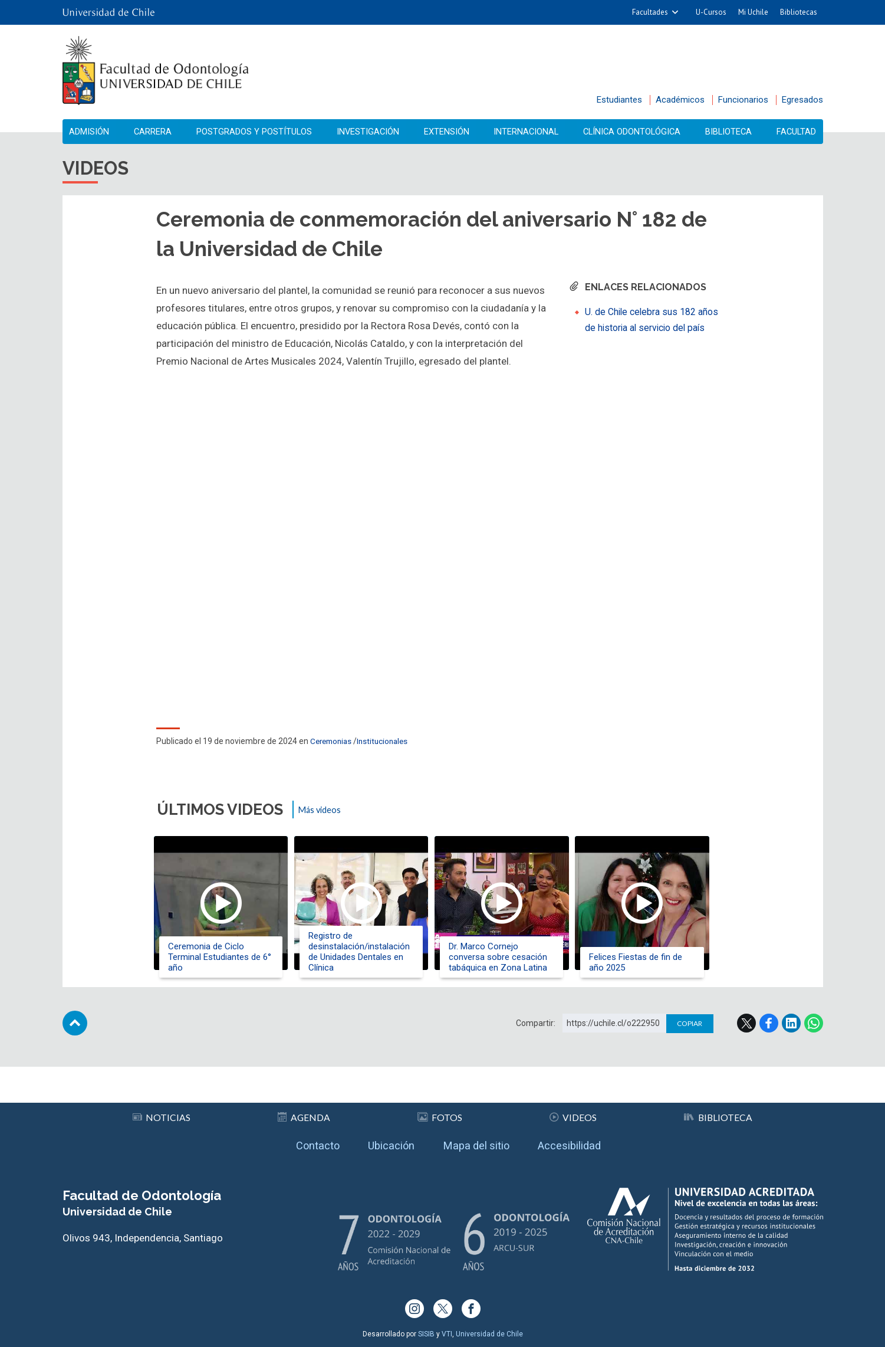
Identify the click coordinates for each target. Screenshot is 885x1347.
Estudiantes (619, 99)
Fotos (439, 1111)
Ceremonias (333, 745)
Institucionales (387, 745)
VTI (447, 1334)
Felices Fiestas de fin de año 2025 (655, 963)
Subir (74, 1036)
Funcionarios (743, 99)
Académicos (680, 99)
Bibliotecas (798, 12)
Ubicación (384, 1143)
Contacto (301, 1143)
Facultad (793, 131)
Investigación (369, 131)
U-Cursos (711, 12)
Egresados (802, 99)
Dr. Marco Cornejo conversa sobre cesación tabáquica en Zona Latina (512, 958)
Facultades (650, 12)
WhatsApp (814, 1036)
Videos (572, 1111)
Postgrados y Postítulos (255, 131)
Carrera (153, 131)
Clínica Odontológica (631, 131)
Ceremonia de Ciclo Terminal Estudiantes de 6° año (222, 958)
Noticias (161, 1111)
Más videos (323, 814)
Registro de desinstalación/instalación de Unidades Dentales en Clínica (367, 952)
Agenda (304, 1111)
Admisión (93, 131)
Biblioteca (728, 131)
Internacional (524, 131)
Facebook (769, 1036)
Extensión (446, 131)
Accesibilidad (585, 1143)
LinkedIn (791, 1036)
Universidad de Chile (489, 1334)
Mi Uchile (753, 12)
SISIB (426, 1334)
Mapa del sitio (479, 1143)
